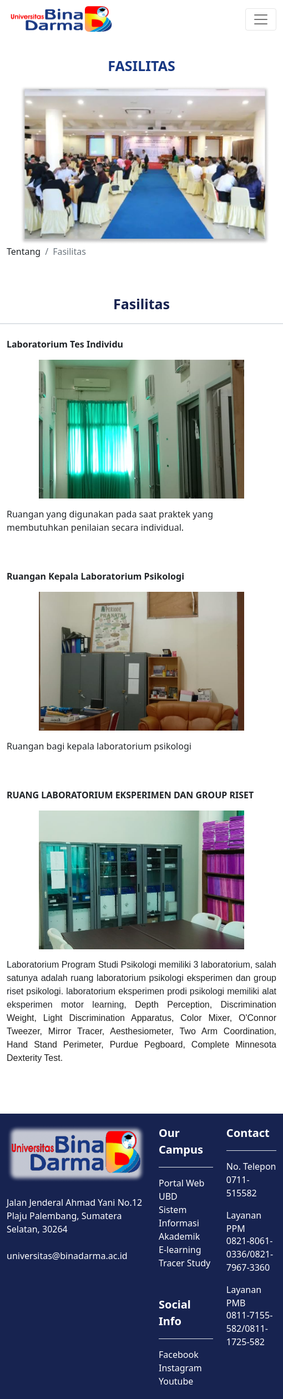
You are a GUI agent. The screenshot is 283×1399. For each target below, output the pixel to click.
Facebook (179, 1354)
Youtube (176, 1381)
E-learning (180, 1250)
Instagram (180, 1368)
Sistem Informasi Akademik (179, 1223)
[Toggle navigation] (260, 19)
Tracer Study (184, 1263)
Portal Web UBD (181, 1189)
